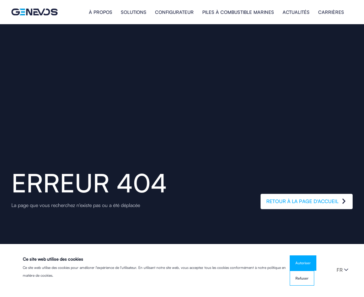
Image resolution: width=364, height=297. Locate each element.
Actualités (296, 12)
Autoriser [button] (303, 263)
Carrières (331, 12)
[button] (342, 270)
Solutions (133, 12)
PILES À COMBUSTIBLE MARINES (238, 12)
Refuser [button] (302, 278)
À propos (100, 12)
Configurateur (174, 12)
